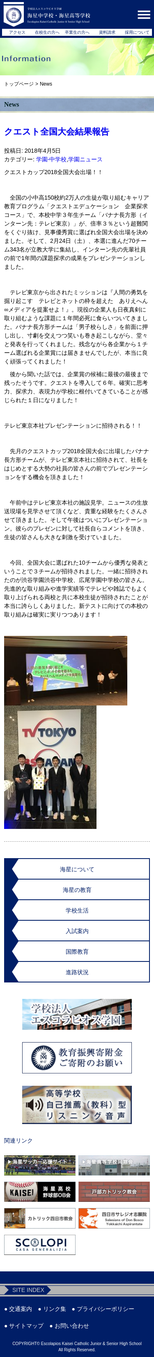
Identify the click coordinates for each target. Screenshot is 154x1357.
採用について (137, 32)
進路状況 (77, 972)
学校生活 (77, 910)
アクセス (17, 32)
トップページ (19, 84)
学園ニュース (85, 159)
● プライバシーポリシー (103, 1309)
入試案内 (77, 931)
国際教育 (77, 951)
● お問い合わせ (69, 1325)
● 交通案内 (18, 1309)
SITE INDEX (28, 1290)
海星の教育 (77, 890)
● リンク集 (52, 1309)
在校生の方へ (47, 32)
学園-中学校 (51, 159)
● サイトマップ (24, 1325)
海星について (77, 869)
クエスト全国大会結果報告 (56, 131)
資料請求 (107, 32)
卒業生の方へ (77, 32)
